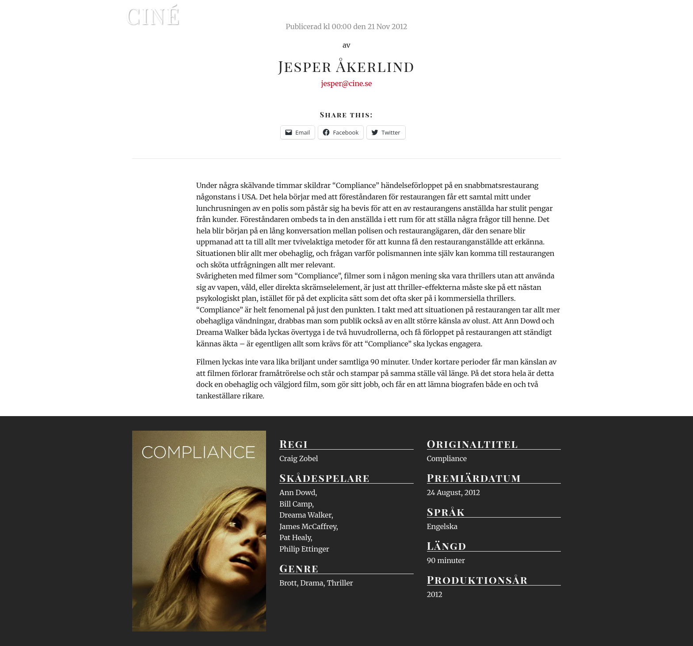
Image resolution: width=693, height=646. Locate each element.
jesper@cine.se (346, 83)
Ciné (153, 15)
